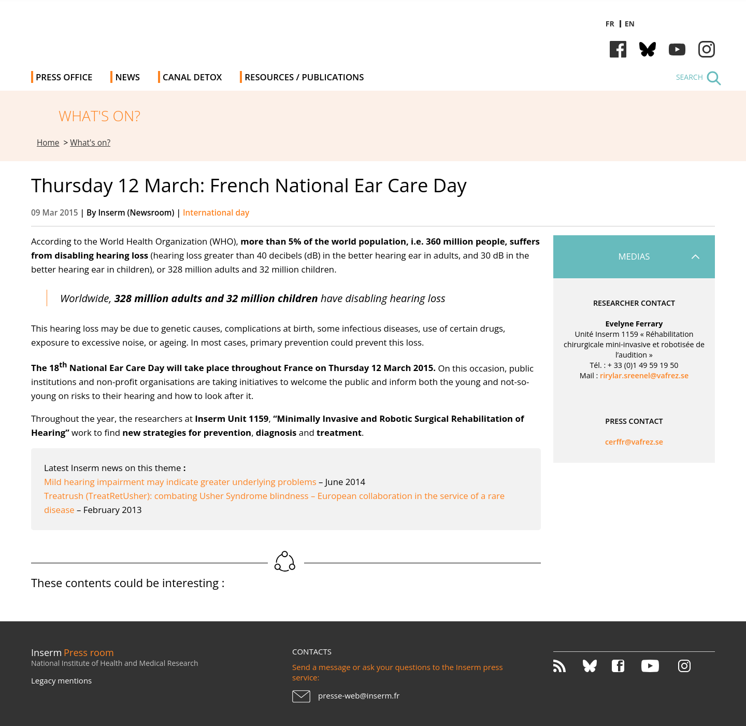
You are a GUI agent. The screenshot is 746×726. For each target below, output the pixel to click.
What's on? (90, 142)
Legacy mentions (61, 680)
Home (48, 142)
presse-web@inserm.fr (358, 695)
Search (689, 77)
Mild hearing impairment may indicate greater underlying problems (181, 482)
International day (216, 212)
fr (610, 24)
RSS (567, 666)
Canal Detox (192, 77)
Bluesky (647, 49)
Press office (64, 77)
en (630, 24)
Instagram (706, 49)
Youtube (677, 49)
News (127, 77)
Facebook (618, 49)
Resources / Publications (304, 77)
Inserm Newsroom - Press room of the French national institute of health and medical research (178, 31)
